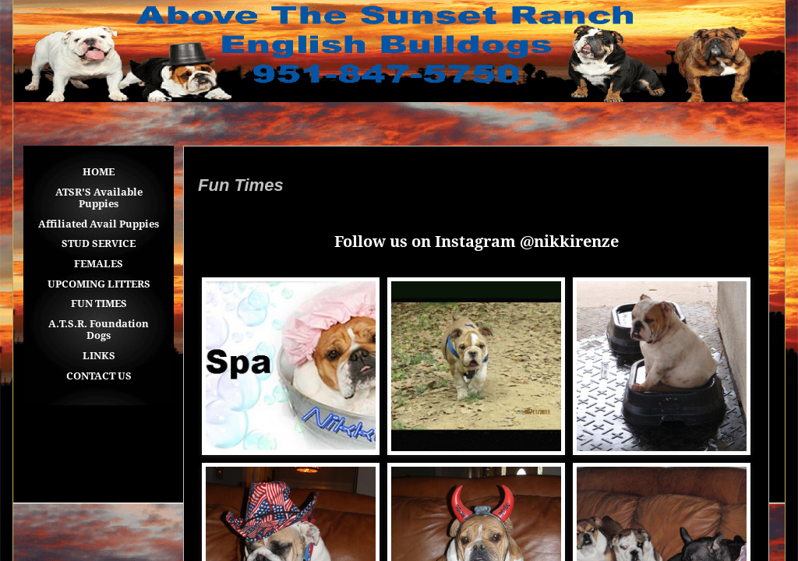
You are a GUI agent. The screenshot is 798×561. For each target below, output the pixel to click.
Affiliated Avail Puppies (98, 224)
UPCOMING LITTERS (99, 284)
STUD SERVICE (99, 243)
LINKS (99, 356)
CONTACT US (99, 376)
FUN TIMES (99, 303)
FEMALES (98, 264)
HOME (99, 172)
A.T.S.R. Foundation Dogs (98, 330)
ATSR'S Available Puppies (99, 198)
